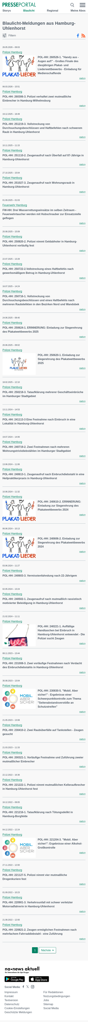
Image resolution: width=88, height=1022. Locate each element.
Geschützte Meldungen (18, 1012)
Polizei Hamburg (12, 52)
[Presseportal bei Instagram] (31, 986)
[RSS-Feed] (83, 36)
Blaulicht (28, 10)
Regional (52, 10)
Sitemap (48, 1004)
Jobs (46, 1000)
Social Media (51, 1008)
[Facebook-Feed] (78, 36)
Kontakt (9, 996)
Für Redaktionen (53, 992)
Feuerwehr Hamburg (14, 205)
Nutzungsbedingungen (56, 996)
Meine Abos (78, 10)
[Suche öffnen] (72, 5)
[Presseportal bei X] (26, 987)
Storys (6, 10)
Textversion (11, 1000)
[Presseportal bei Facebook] (22, 987)
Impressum (11, 992)
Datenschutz (11, 1004)
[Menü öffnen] (83, 5)
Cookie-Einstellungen (17, 1008)
